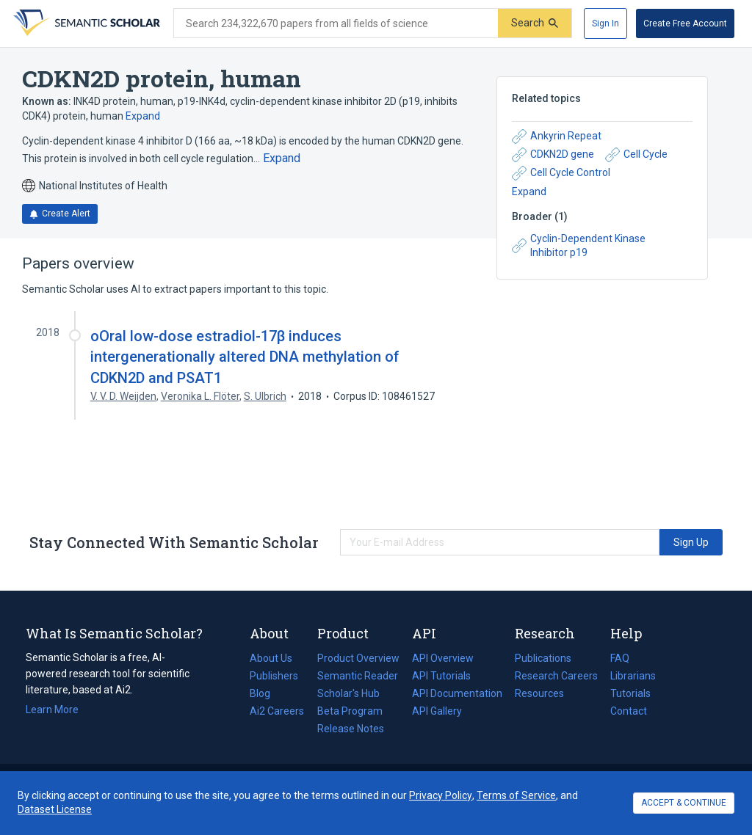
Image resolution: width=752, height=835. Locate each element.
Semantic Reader (357, 676)
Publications (543, 658)
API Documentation (457, 693)
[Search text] (336, 23)
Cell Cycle (636, 154)
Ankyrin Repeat (556, 136)
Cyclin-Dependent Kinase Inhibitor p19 (579, 246)
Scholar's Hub (348, 693)
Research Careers (556, 676)
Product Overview (358, 658)
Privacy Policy (440, 795)
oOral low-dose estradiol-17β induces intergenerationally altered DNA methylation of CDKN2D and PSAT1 (244, 356)
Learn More (52, 709)
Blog (266, 693)
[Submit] (534, 23)
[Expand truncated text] (281, 158)
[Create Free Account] (685, 23)
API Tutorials (441, 676)
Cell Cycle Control (561, 173)
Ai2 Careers (277, 711)
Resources (539, 693)
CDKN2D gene (553, 154)
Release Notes (350, 728)
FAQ (619, 658)
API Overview (443, 658)
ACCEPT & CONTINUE (683, 803)
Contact (628, 711)
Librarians (633, 676)
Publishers (274, 676)
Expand (143, 116)
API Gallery (437, 711)
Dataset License (55, 809)
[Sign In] (605, 23)
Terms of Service (516, 795)
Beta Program (350, 711)
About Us (271, 658)
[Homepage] (85, 23)
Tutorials (630, 693)
